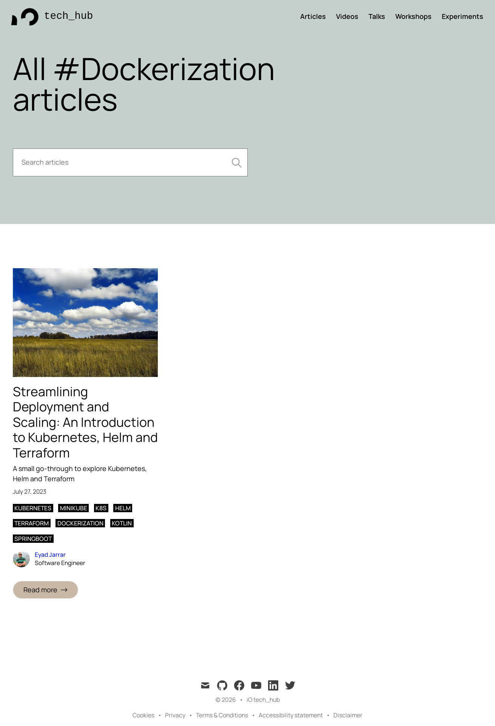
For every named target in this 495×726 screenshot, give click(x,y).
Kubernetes (32, 508)
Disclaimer (347, 715)
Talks (377, 16)
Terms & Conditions (222, 715)
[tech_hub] (50, 16)
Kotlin (122, 523)
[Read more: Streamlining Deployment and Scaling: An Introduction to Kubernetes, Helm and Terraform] (45, 590)
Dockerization (80, 523)
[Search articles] (130, 162)
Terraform (31, 523)
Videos (347, 16)
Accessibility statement (291, 715)
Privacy (175, 715)
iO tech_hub (263, 699)
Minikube (73, 508)
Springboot (33, 538)
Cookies (143, 715)
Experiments (462, 16)
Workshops (413, 16)
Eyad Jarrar (50, 554)
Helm (123, 508)
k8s (101, 508)
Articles (313, 16)
